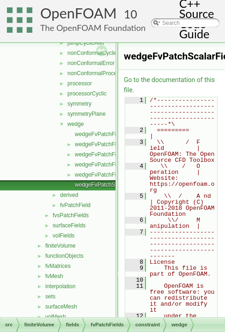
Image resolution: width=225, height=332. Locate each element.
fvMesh (54, 276)
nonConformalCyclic (92, 53)
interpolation (60, 286)
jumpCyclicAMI (85, 43)
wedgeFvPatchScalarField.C (110, 185)
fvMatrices (58, 266)
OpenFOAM (78, 13)
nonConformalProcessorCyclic (104, 73)
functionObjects (64, 256)
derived (69, 195)
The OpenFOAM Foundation (93, 28)
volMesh (55, 317)
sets (50, 296)
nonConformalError (91, 63)
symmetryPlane (86, 114)
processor (79, 83)
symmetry (79, 104)
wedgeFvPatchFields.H (103, 164)
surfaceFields (69, 225)
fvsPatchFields (71, 215)
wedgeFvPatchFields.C (103, 154)
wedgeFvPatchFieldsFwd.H (108, 175)
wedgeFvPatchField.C (102, 134)
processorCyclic (87, 93)
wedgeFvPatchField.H (102, 144)
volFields (63, 235)
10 (130, 14)
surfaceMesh (61, 306)
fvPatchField (75, 205)
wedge (75, 124)
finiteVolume (60, 246)
